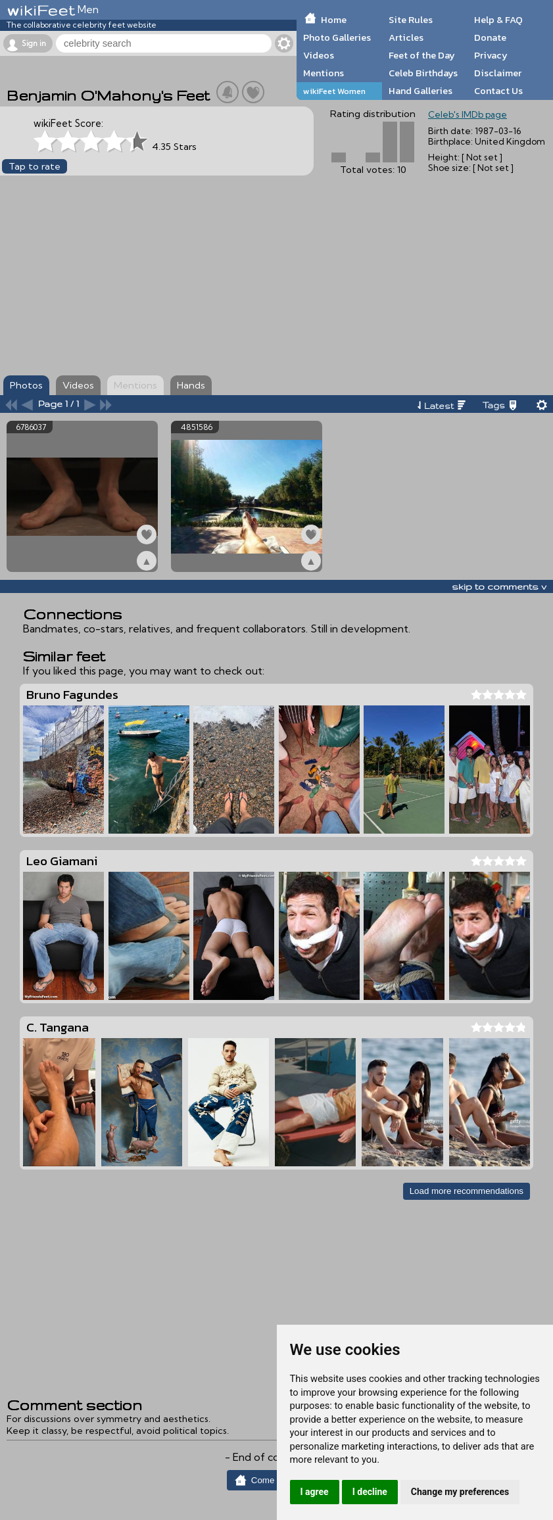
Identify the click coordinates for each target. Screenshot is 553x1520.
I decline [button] (369, 1491)
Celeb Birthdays (423, 73)
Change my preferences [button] (460, 1491)
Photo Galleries (337, 37)
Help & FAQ (498, 19)
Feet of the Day (422, 55)
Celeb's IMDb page (467, 114)
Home (334, 19)
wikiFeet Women (334, 91)
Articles (406, 37)
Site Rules (411, 19)
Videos (318, 55)
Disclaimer (497, 73)
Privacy (491, 55)
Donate (490, 37)
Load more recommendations (466, 1191)
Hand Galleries (420, 90)
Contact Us (498, 90)
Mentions (323, 73)
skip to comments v (499, 586)
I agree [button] (315, 1491)
